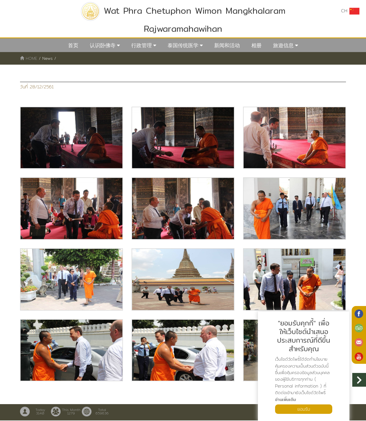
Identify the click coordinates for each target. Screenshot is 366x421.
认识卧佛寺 (103, 45)
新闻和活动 (227, 45)
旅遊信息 (283, 45)
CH (350, 11)
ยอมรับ (303, 408)
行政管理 (141, 45)
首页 (73, 45)
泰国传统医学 (183, 45)
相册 (256, 45)
